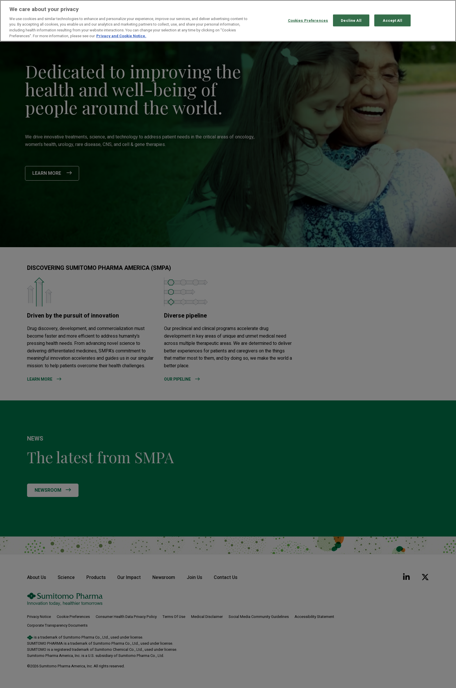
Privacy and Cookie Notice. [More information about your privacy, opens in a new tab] (121, 36)
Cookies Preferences (308, 20)
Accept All (392, 20)
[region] (228, 21)
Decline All (351, 20)
